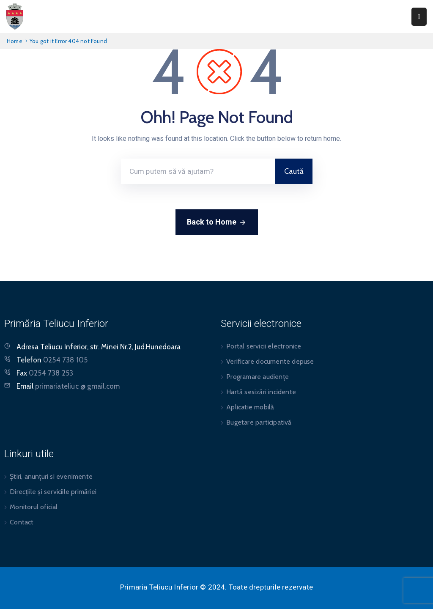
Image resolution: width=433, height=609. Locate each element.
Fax (44, 373)
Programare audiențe (257, 377)
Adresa (27, 347)
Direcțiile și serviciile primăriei (53, 492)
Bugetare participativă (258, 422)
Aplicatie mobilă (250, 407)
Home (14, 41)
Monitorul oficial (34, 507)
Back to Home (217, 222)
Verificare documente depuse (270, 361)
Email (68, 386)
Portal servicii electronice (263, 346)
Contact (21, 522)
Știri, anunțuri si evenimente (51, 476)
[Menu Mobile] (419, 17)
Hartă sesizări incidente (261, 392)
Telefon (52, 360)
